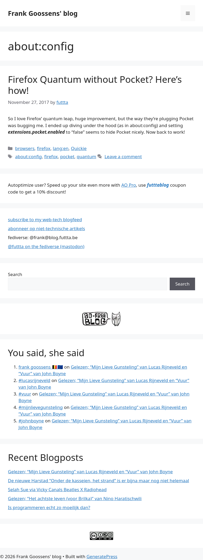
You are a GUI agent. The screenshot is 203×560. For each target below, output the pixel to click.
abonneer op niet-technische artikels (46, 228)
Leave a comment (123, 156)
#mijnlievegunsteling (41, 407)
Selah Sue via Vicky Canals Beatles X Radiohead (57, 489)
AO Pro (128, 185)
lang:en (61, 148)
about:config (28, 156)
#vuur (25, 394)
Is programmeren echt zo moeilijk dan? (49, 507)
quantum (86, 156)
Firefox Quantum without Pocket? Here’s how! (95, 84)
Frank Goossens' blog (43, 13)
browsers (24, 148)
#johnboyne (31, 421)
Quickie (78, 148)
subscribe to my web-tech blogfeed (45, 219)
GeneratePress (101, 556)
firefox (43, 148)
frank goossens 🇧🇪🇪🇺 (41, 367)
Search (15, 274)
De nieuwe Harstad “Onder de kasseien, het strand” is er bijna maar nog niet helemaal (98, 480)
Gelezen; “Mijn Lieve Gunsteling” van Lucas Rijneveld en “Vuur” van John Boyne (90, 472)
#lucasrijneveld (34, 380)
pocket (67, 156)
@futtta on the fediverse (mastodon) (46, 246)
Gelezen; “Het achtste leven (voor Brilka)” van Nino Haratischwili (75, 498)
